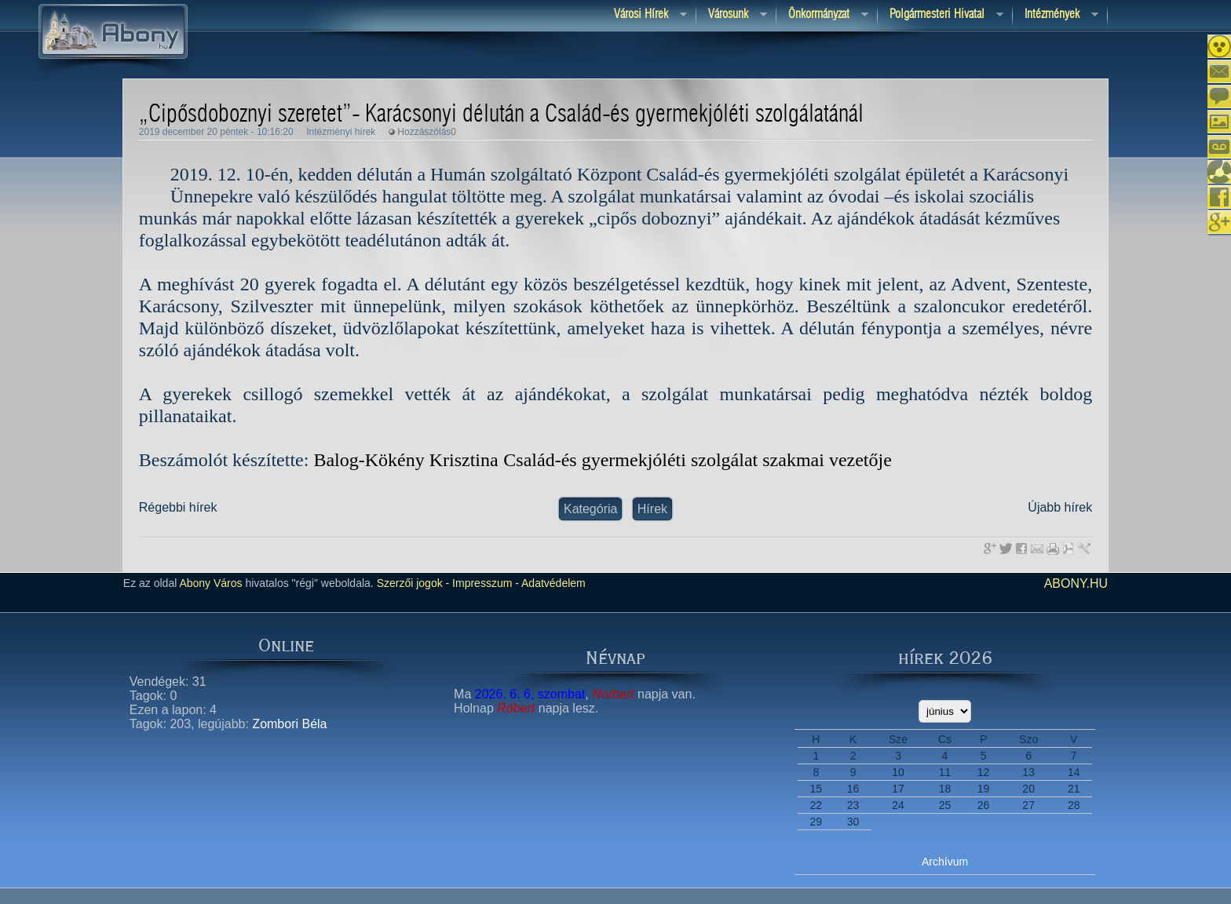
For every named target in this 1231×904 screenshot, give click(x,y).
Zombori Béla (289, 724)
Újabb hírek (1060, 507)
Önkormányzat (822, 15)
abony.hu (1076, 583)
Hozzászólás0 (426, 131)
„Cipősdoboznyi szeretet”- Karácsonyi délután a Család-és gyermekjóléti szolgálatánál (501, 114)
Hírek (652, 509)
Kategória (591, 509)
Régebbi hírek (178, 507)
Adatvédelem (552, 583)
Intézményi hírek (340, 131)
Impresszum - (484, 583)
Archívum (945, 861)
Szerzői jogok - (413, 583)
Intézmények (1055, 15)
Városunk (731, 15)
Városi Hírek (644, 15)
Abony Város (210, 583)
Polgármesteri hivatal (940, 15)
